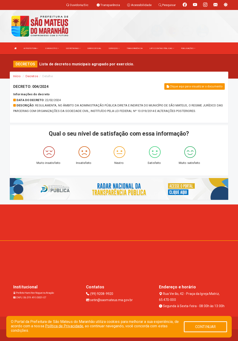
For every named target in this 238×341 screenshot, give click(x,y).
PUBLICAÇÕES (188, 48)
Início (17, 76)
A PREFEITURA (31, 48)
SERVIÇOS (114, 48)
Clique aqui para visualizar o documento (194, 86)
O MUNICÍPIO (52, 48)
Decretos (32, 76)
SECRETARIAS (73, 48)
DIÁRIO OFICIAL (94, 48)
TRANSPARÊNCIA (134, 48)
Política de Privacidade (64, 326)
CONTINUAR (205, 327)
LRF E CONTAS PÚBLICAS (161, 48)
